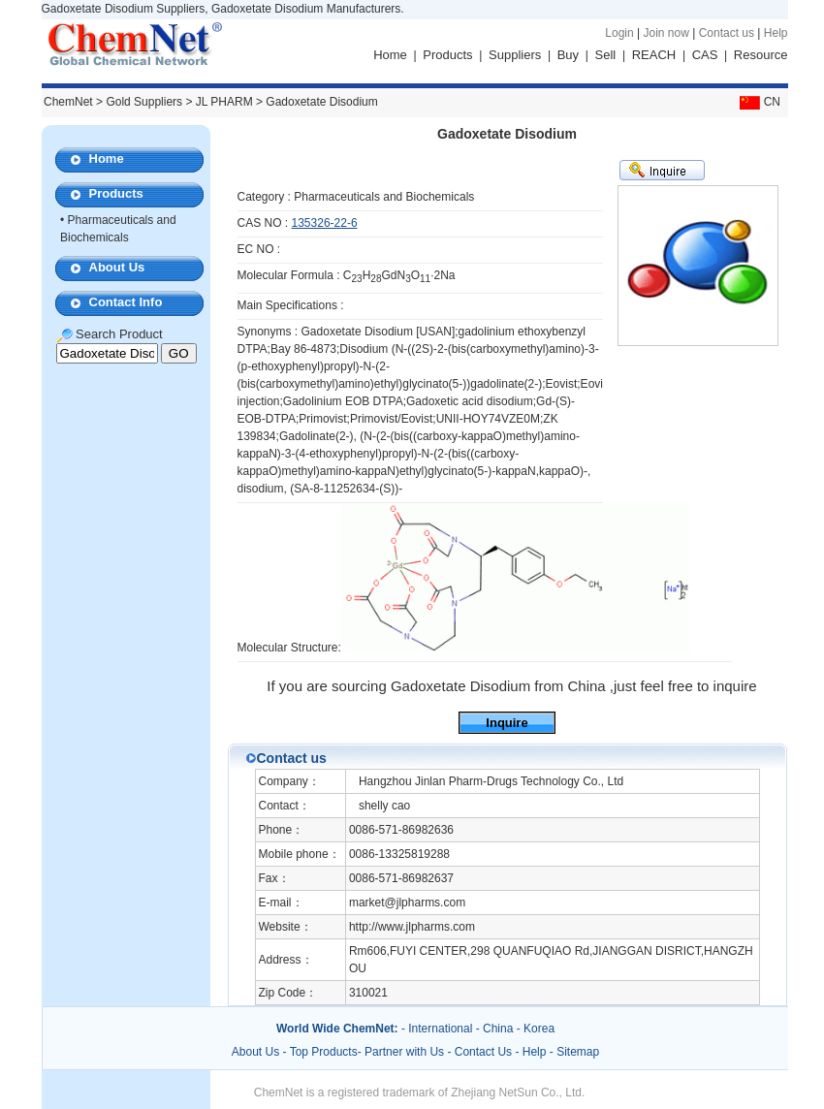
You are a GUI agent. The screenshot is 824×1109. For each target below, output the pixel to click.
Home (390, 55)
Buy (568, 55)
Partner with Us (405, 1052)
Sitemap (577, 1052)
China (498, 1028)
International (440, 1028)
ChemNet (68, 102)
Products (447, 55)
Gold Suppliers (144, 102)
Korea (539, 1028)
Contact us (726, 33)
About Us (117, 267)
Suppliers (515, 55)
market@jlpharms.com (407, 902)
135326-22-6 (325, 223)
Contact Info (126, 302)
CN (758, 102)
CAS (705, 55)
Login (619, 33)
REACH (654, 55)
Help (776, 33)
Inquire (506, 722)
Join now (665, 33)
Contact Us (483, 1052)
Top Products (324, 1052)
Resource (761, 55)
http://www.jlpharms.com (412, 927)
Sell (606, 55)
